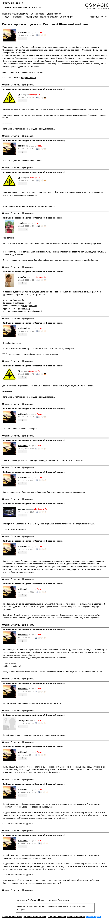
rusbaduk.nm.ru (87, 55)
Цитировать (28, 85)
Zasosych (22, 720)
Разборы (17, 17)
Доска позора (54, 14)
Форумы (7, 17)
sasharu (21, 509)
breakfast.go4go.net (22, 303)
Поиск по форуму (49, 17)
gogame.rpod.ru (28, 77)
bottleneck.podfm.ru (11, 666)
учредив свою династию (41, 129)
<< (102, 17)
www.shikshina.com (53, 604)
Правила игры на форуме (15, 14)
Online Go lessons (76, 916)
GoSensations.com (32, 311)
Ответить (15, 85)
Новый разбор (31, 17)
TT (19, 95)
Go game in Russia (57, 916)
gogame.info (23, 308)
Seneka (21, 223)
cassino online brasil (12, 916)
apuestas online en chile (35, 916)
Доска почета (38, 14)
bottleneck (23, 32)
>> (106, 17)
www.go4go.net (29, 306)
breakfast (22, 277)
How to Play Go (93, 916)
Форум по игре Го (13, 3)
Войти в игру (66, 17)
